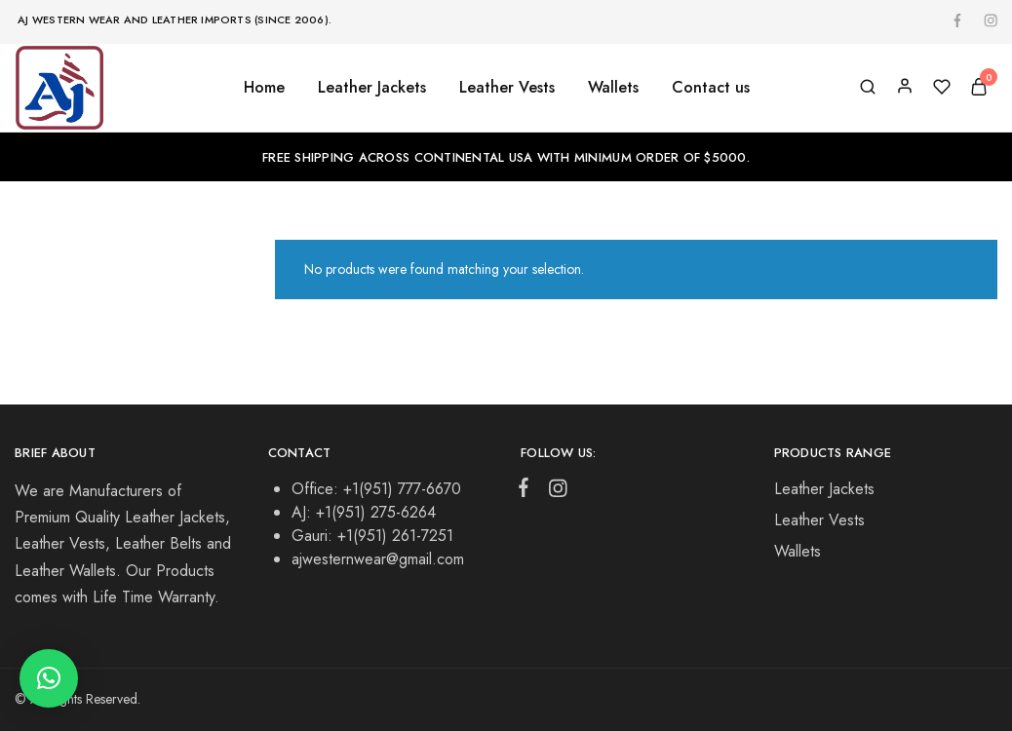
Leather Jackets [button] (372, 87)
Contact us (711, 87)
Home (264, 87)
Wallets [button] (613, 87)
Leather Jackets (824, 489)
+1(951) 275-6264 (376, 512)
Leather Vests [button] (507, 87)
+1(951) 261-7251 (395, 535)
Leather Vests (819, 520)
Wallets (797, 551)
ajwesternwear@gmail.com (378, 559)
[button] (48, 678)
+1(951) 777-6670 (402, 489)
